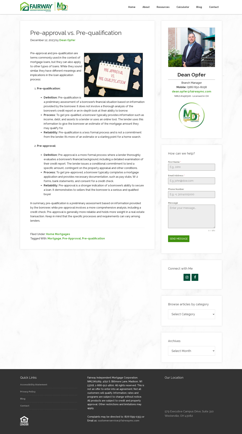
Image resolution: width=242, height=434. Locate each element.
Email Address (176, 175)
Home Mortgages (58, 234)
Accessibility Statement (33, 383)
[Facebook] (195, 276)
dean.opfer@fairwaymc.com (191, 91)
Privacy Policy (27, 390)
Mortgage (54, 238)
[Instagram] (187, 276)
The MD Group (50, 7)
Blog (22, 397)
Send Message (179, 238)
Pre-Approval (71, 238)
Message (173, 203)
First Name (174, 162)
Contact (24, 404)
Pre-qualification (93, 238)
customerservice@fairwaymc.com (118, 419)
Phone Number (176, 189)
